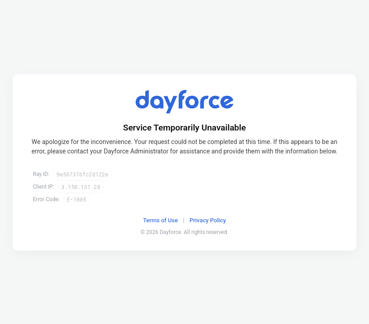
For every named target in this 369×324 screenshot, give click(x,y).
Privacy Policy (207, 220)
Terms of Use (160, 220)
